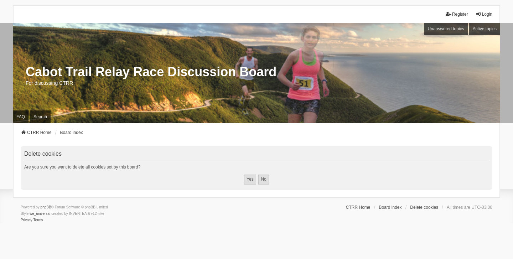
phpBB (46, 207)
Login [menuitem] (484, 14)
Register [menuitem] (457, 14)
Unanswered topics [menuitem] (446, 28)
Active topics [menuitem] (485, 28)
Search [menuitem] (40, 116)
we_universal (40, 214)
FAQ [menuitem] (20, 116)
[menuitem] (26, 220)
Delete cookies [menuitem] (424, 207)
